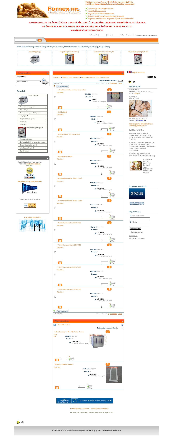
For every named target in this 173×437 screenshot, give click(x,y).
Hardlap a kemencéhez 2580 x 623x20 (70, 200)
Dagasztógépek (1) (35, 52)
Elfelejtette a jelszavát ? (137, 238)
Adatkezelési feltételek (99, 409)
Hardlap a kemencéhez (65, 156)
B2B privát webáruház (32, 217)
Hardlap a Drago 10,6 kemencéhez (69, 134)
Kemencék (57, 77)
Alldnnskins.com (115, 430)
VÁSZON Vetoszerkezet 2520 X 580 (69, 267)
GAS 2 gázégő (62, 112)
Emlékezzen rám (137, 232)
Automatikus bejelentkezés (147, 35)
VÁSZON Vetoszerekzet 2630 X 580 (69, 223)
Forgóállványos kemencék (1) (69, 52)
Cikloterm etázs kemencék (71, 77)
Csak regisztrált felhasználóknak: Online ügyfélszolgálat (141, 125)
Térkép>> (137, 93)
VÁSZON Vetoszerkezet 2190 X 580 (69, 245)
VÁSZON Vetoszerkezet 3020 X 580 (69, 289)
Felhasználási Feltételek (79, 409)
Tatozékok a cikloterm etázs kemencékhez (95, 77)
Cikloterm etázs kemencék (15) (104, 52)
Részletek (60, 92)
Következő (113, 83)
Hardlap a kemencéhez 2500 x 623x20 (70, 178)
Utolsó (120, 83)
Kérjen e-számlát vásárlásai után (30, 181)
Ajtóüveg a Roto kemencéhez (63, 364)
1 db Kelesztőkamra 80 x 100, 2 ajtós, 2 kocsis (69, 332)
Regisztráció (130, 35)
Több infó (55, 335)
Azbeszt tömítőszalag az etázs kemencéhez (72, 90)
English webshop (136, 72)
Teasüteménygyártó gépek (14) (138, 52)
